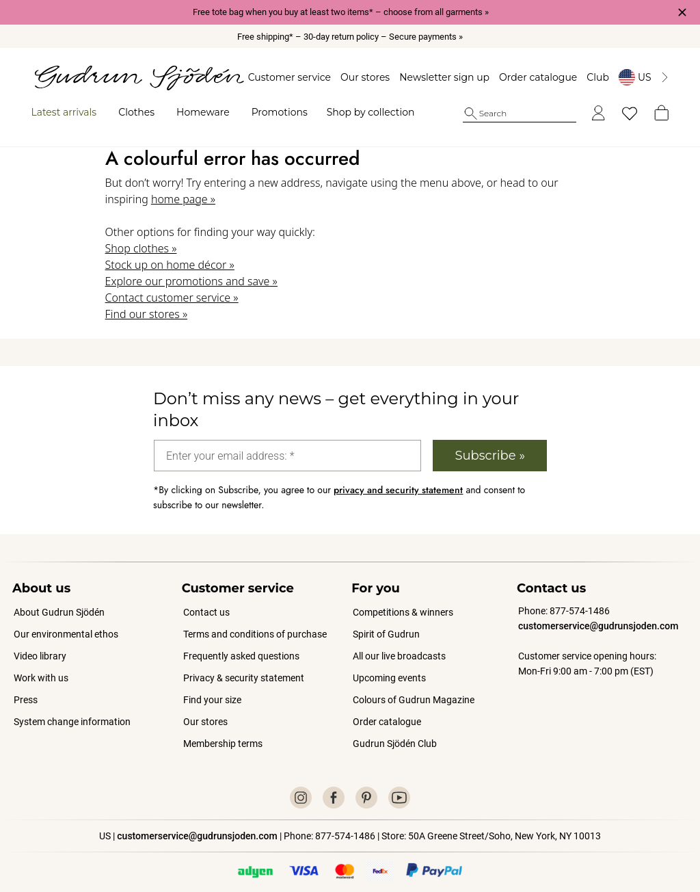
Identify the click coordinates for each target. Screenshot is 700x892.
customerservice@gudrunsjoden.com (598, 613)
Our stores (357, 77)
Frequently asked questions (241, 643)
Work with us (41, 665)
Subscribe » (490, 443)
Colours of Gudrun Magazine (413, 687)
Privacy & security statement (243, 665)
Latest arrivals (71, 112)
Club (591, 77)
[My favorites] (622, 113)
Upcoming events (390, 665)
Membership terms (222, 731)
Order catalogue (530, 77)
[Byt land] (636, 77)
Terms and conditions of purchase (255, 621)
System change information (72, 709)
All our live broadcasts (399, 643)
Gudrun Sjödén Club (395, 731)
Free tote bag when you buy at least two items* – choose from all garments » (341, 12)
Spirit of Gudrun (386, 621)
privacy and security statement (398, 477)
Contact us (206, 599)
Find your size (212, 687)
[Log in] (590, 113)
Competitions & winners (403, 599)
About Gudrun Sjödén (59, 599)
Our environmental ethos (66, 621)
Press (26, 687)
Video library (40, 643)
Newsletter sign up (437, 77)
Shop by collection (378, 112)
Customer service (282, 77)
